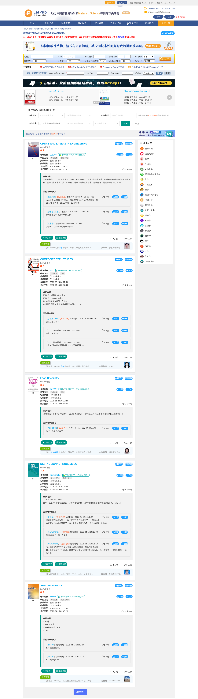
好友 (129, 155)
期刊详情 (128, 144)
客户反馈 (82, 23)
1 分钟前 (127, 169)
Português (164, 3)
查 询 (159, 73)
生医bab (53, 155)
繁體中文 (137, 3)
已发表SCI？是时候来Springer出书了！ (148, 67)
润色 (60, 247)
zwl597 (53, 597)
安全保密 (132, 23)
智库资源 (98, 23)
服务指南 (65, 23)
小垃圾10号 (53, 319)
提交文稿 (166, 23)
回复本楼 (61, 238)
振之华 (50, 517)
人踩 (128, 238)
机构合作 (122, 3)
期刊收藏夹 (167, 33)
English (144, 3)
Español (172, 3)
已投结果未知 (50, 161)
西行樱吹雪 (55, 389)
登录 (158, 17)
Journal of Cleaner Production (62, 91)
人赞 (105, 197)
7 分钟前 (127, 404)
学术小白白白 (53, 212)
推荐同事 (110, 3)
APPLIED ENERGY (51, 585)
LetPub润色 (54, 452)
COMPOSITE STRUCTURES (56, 259)
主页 (120, 155)
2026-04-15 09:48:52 (54, 169)
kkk (51, 270)
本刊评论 (118, 144)
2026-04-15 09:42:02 (54, 489)
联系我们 (149, 23)
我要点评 (47, 238)
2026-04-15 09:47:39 (54, 285)
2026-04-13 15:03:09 (54, 487)
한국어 (151, 3)
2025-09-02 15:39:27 (54, 166)
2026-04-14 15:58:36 (54, 608)
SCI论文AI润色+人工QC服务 (83, 67)
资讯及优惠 (115, 23)
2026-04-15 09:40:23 (54, 611)
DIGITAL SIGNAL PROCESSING (58, 464)
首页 (32, 23)
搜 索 (125, 123)
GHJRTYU (52, 428)
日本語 (157, 3)
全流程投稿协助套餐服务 (53, 67)
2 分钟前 (127, 285)
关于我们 (48, 23)
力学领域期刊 (66, 29)
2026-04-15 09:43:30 (54, 404)
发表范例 (45, 244)
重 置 (167, 73)
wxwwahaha (55, 475)
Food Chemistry (49, 378)
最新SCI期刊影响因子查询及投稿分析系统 (44, 29)
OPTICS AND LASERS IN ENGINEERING (63, 143)
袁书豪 (50, 223)
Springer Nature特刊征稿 (113, 67)
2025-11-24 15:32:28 (54, 401)
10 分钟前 (127, 611)
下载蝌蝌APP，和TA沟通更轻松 (72, 155)
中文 (131, 3)
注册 (169, 17)
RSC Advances (130, 91)
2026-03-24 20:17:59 (54, 282)
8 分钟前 (127, 489)
